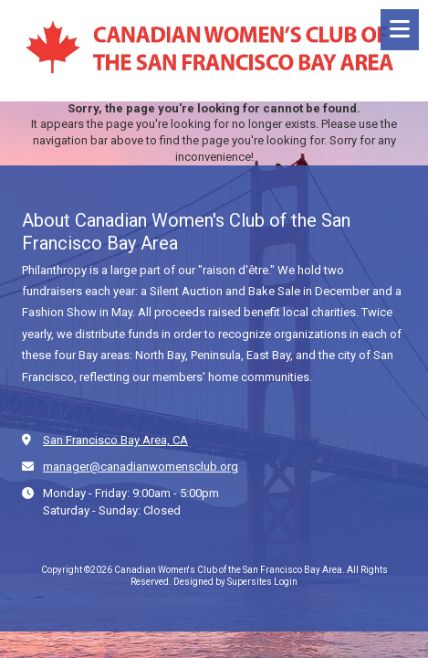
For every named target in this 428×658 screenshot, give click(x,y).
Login (286, 582)
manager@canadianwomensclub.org (140, 466)
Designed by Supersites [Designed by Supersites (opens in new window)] (222, 582)
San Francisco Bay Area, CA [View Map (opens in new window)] (115, 440)
